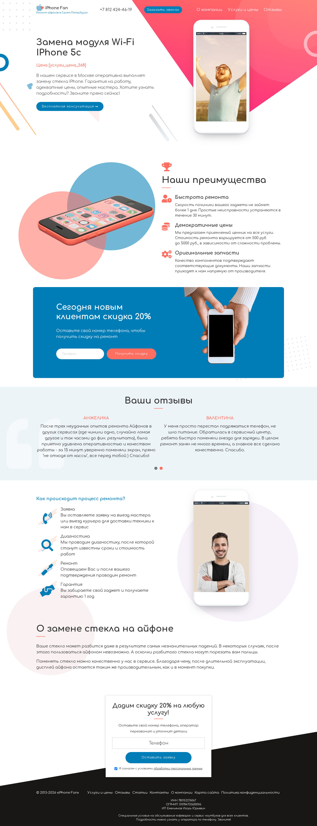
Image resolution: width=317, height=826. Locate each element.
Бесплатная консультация (70, 106)
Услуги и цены (243, 9)
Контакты (159, 793)
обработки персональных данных (178, 768)
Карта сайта (207, 793)
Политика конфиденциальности (250, 793)
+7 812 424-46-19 (116, 9)
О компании (209, 9)
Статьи (139, 793)
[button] (155, 468)
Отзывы (273, 9)
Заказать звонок (163, 9)
